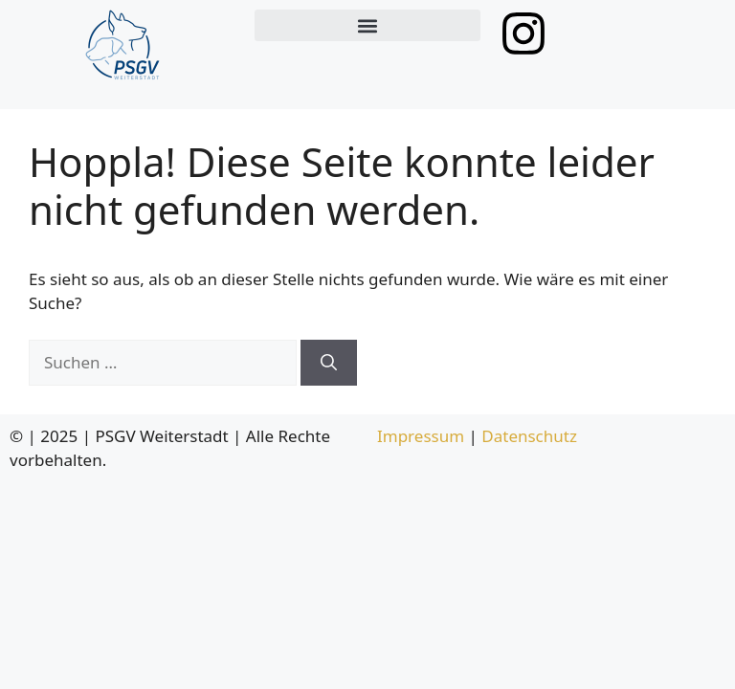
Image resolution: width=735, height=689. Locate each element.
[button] (367, 25)
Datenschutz (529, 436)
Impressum (420, 436)
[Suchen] (329, 363)
